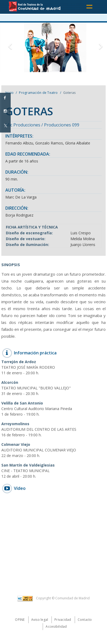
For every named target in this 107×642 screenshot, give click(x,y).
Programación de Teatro (38, 92)
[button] (8, 47)
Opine (20, 619)
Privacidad (62, 619)
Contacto (85, 619)
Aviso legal (39, 619)
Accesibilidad (56, 626)
